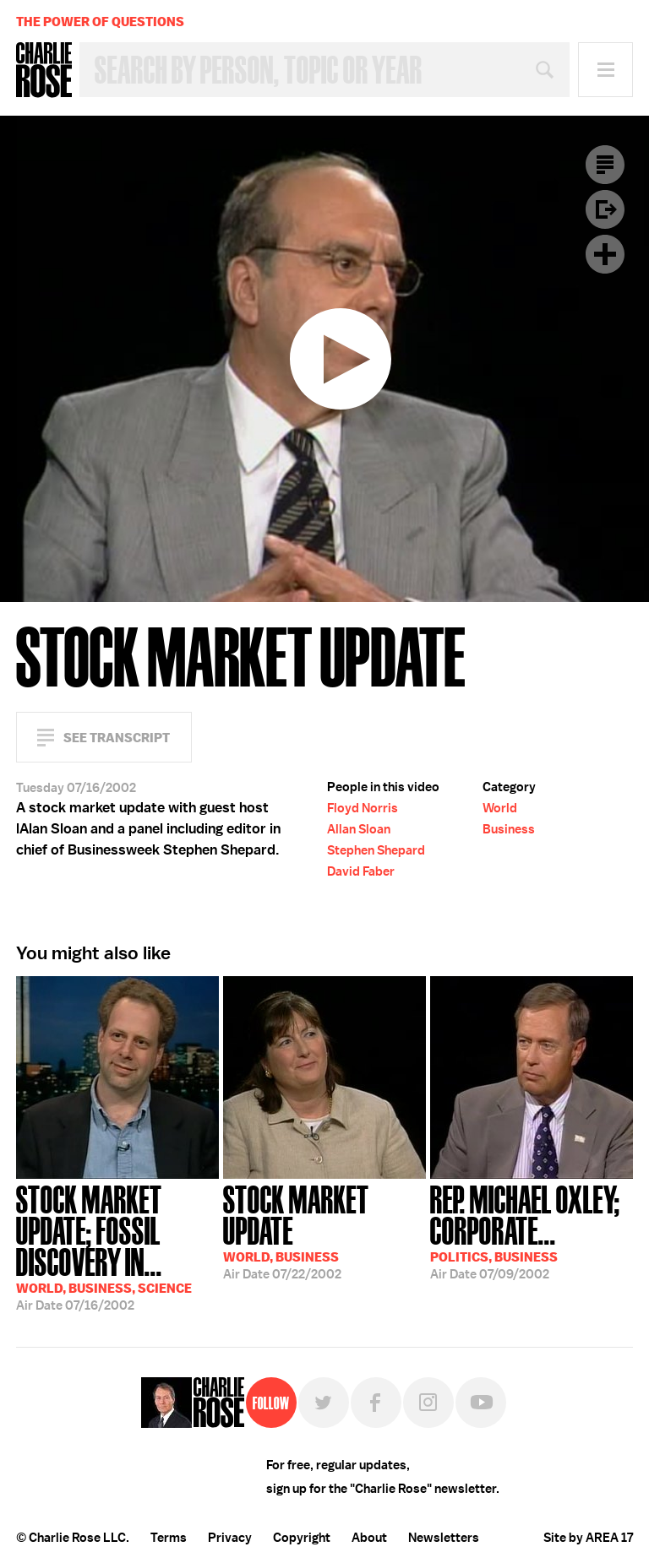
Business (509, 829)
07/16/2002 (117, 1246)
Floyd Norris (362, 808)
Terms (168, 1537)
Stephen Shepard (376, 850)
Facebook (376, 1402)
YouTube (480, 1402)
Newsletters (443, 1537)
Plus (605, 254)
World (500, 808)
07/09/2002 (531, 1231)
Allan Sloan (358, 829)
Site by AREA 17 (588, 1537)
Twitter (323, 1402)
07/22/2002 (324, 1231)
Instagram (428, 1402)
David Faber (361, 871)
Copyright (301, 1537)
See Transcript (116, 738)
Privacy (230, 1537)
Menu (605, 69)
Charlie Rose (44, 70)
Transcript (605, 164)
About (369, 1537)
